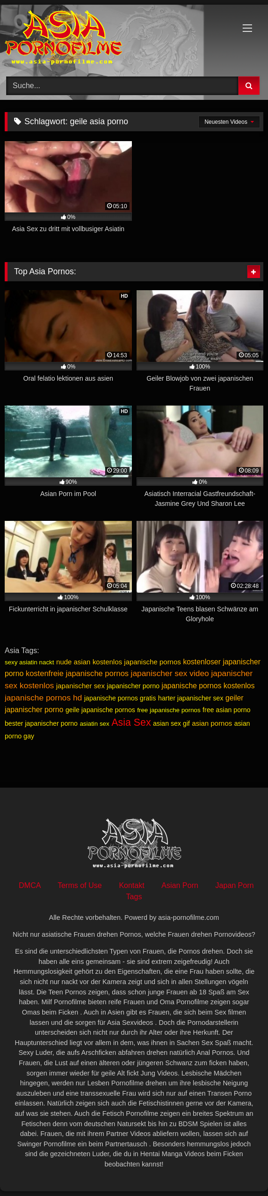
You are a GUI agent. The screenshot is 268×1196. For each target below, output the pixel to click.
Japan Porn (234, 885)
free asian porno (227, 710)
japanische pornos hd (43, 697)
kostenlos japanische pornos (136, 662)
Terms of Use (80, 885)
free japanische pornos (168, 710)
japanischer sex (80, 686)
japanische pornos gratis (120, 698)
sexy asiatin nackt (29, 662)
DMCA (29, 885)
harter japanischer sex (190, 698)
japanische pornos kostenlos (207, 686)
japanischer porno (133, 686)
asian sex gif (171, 723)
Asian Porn (179, 885)
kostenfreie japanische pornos (77, 673)
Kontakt (131, 885)
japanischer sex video (170, 673)
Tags (134, 897)
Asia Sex (131, 722)
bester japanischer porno (41, 723)
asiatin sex (94, 723)
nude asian (73, 662)
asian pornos (212, 723)
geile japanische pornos (100, 710)
